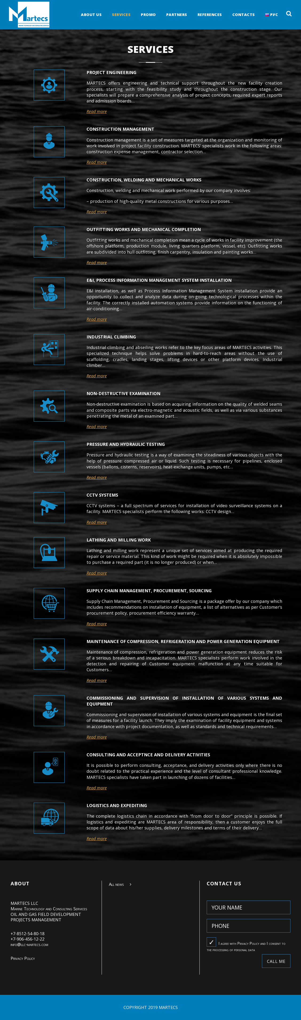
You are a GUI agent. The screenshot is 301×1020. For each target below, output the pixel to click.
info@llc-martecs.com (29, 944)
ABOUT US (91, 15)
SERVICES (121, 15)
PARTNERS (176, 15)
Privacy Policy (23, 958)
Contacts (243, 15)
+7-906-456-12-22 (27, 939)
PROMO (148, 15)
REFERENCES (210, 15)
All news (116, 884)
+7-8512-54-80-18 (27, 933)
